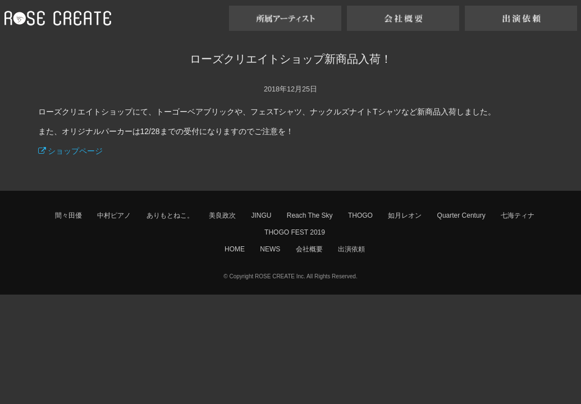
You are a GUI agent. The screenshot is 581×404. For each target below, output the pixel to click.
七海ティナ (517, 215)
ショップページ (70, 150)
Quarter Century (461, 215)
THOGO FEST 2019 (294, 232)
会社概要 (309, 249)
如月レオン (405, 215)
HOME (235, 249)
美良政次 (222, 215)
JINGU (261, 215)
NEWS (270, 249)
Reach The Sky (310, 215)
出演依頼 (351, 249)
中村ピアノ (114, 215)
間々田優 (68, 215)
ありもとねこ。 (170, 215)
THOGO (360, 215)
